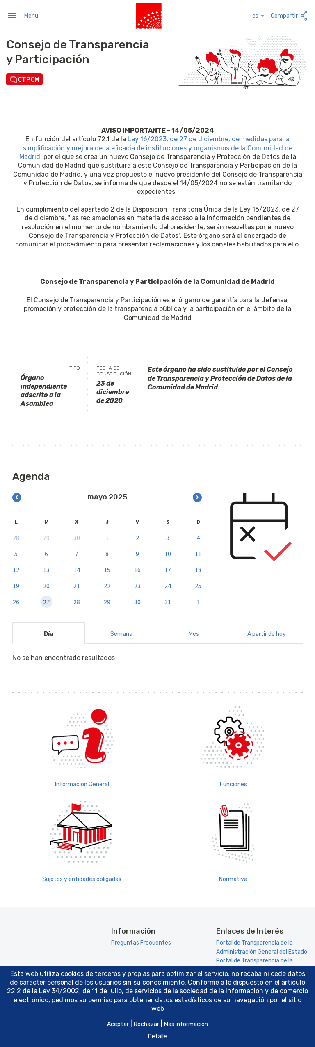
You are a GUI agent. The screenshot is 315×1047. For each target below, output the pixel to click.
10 (167, 553)
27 (46, 601)
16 (137, 569)
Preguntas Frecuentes (141, 942)
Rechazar (146, 1024)
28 (16, 537)
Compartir (290, 15)
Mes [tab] (194, 633)
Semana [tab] (121, 633)
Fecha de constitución (113, 370)
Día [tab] (48, 633)
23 (137, 585)
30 (76, 537)
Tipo (74, 367)
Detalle (157, 1036)
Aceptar (118, 1024)
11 (198, 553)
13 (46, 569)
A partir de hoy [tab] (266, 633)
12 (16, 569)
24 (167, 585)
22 (107, 585)
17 (167, 569)
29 (46, 537)
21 (76, 585)
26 (16, 601)
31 (167, 601)
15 (107, 569)
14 (76, 569)
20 (46, 585)
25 (198, 585)
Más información (186, 1024)
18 (198, 569)
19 (16, 585)
